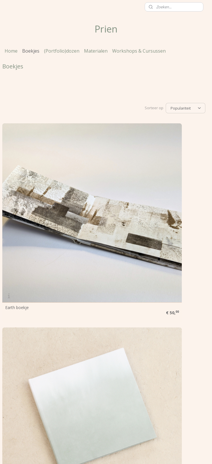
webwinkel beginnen (112, 453)
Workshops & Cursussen (139, 51)
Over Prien (12, 332)
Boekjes (30, 51)
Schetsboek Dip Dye (165, 194)
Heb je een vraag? (19, 358)
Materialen (96, 51)
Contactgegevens (18, 364)
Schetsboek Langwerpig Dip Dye (102, 287)
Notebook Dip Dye (93, 194)
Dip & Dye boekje (21, 285)
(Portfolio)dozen (61, 51)
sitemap (78, 453)
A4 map (153, 285)
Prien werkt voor (17, 338)
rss (90, 453)
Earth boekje (17, 194)
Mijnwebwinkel (162, 453)
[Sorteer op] (185, 108)
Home (11, 51)
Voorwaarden (14, 345)
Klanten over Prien (19, 351)
